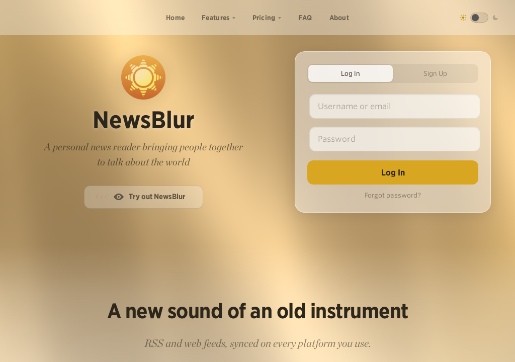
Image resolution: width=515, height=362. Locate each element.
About (339, 18)
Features (215, 18)
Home (175, 18)
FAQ (305, 18)
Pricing (264, 18)
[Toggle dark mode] (479, 18)
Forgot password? (393, 195)
